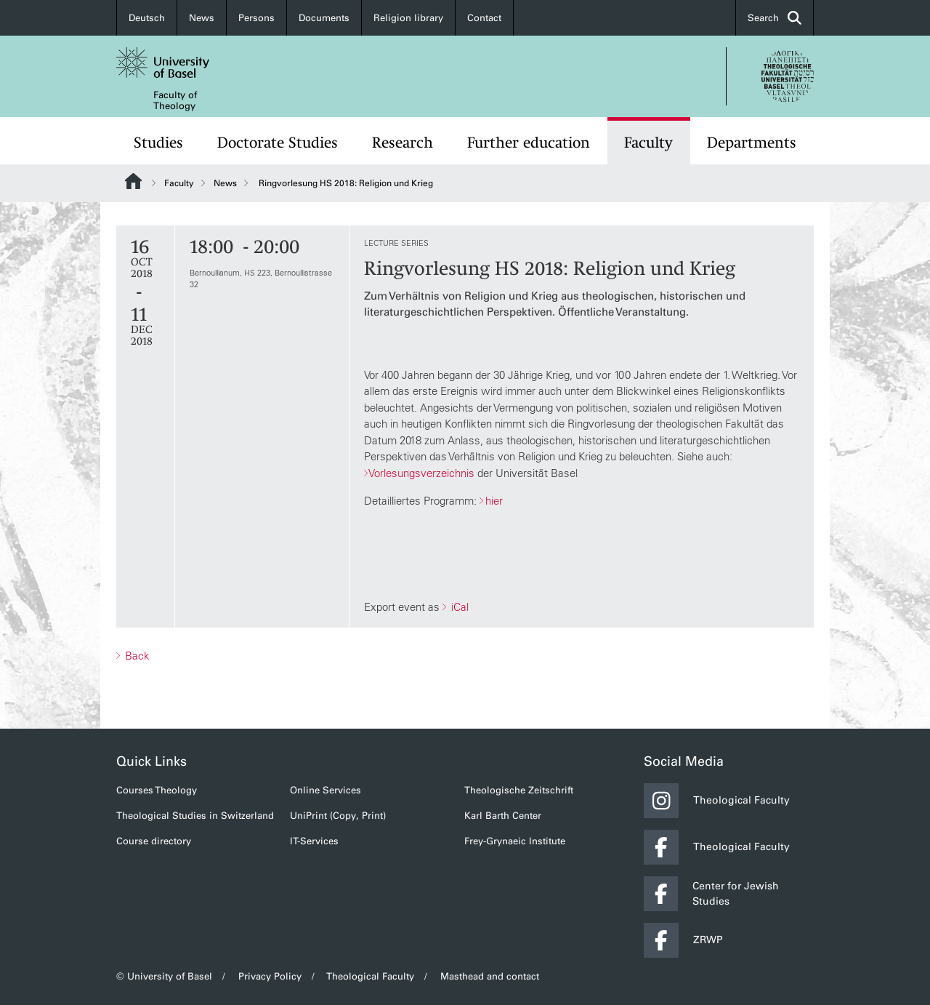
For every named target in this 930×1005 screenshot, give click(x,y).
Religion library (408, 17)
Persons (256, 17)
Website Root (133, 181)
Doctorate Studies (277, 142)
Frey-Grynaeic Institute (514, 841)
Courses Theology (156, 790)
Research (402, 142)
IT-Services (314, 841)
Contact (484, 17)
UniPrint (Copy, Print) (338, 815)
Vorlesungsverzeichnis (421, 473)
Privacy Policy (270, 976)
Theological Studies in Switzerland (195, 815)
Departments (751, 142)
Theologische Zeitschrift (518, 790)
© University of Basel (164, 976)
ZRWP (683, 940)
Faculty (648, 142)
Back (136, 655)
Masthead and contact (489, 976)
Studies (158, 142)
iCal (458, 607)
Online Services (325, 790)
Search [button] (774, 18)
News (201, 17)
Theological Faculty (717, 800)
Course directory (153, 841)
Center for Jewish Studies (711, 893)
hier (494, 501)
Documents (324, 17)
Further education (528, 142)
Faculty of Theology (175, 100)
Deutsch (147, 17)
